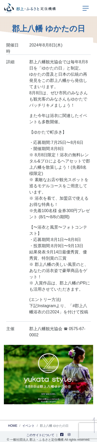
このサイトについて (40, 435)
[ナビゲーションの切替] (85, 8)
